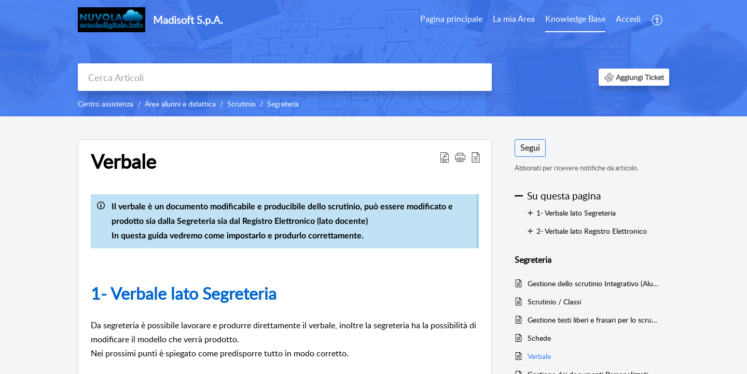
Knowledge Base (575, 18)
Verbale (539, 356)
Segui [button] (530, 147)
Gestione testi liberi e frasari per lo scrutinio (593, 320)
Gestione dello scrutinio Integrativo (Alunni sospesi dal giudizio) (593, 283)
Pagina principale (451, 18)
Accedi (628, 18)
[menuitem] (451, 19)
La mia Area (514, 18)
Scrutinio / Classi (554, 301)
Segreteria (283, 104)
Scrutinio (241, 104)
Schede (539, 338)
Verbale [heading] (123, 161)
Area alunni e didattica (180, 104)
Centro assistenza (105, 104)
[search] (285, 77)
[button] (657, 20)
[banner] (373, 58)
